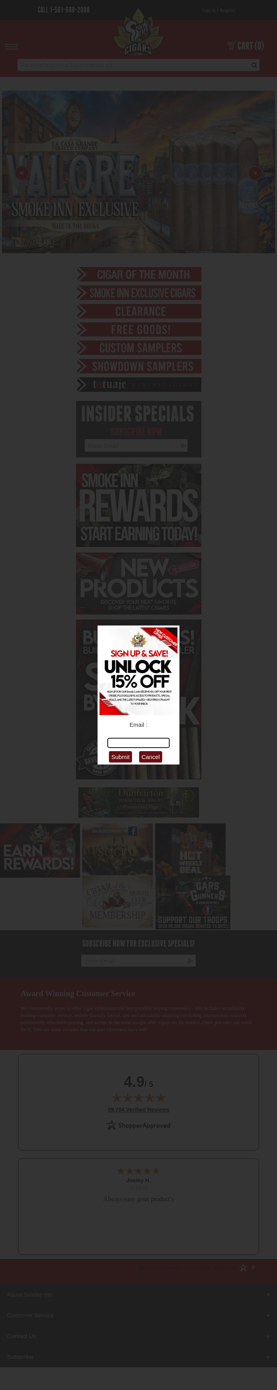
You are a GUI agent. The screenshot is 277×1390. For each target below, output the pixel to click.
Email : (139, 724)
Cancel (150, 757)
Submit (120, 757)
